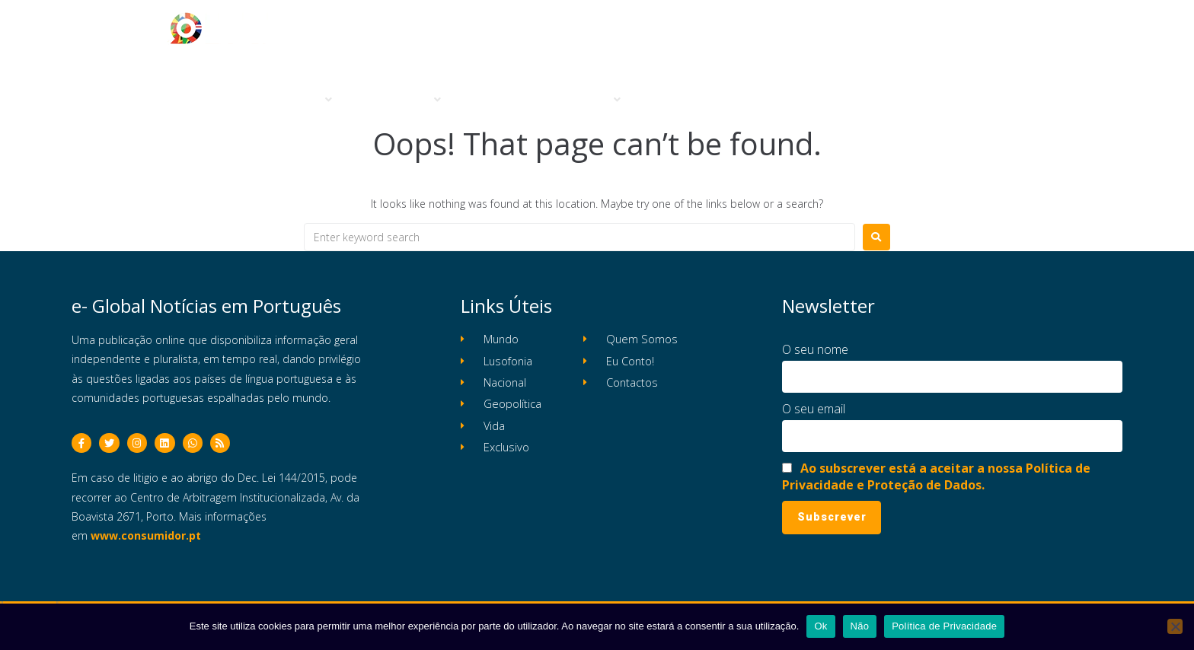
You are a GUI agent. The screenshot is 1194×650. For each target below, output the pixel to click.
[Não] (1175, 626)
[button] (303, 100)
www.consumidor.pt (146, 540)
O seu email (813, 408)
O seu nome (815, 349)
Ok (820, 626)
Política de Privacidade (944, 626)
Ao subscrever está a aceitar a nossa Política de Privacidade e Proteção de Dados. (936, 476)
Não (860, 626)
